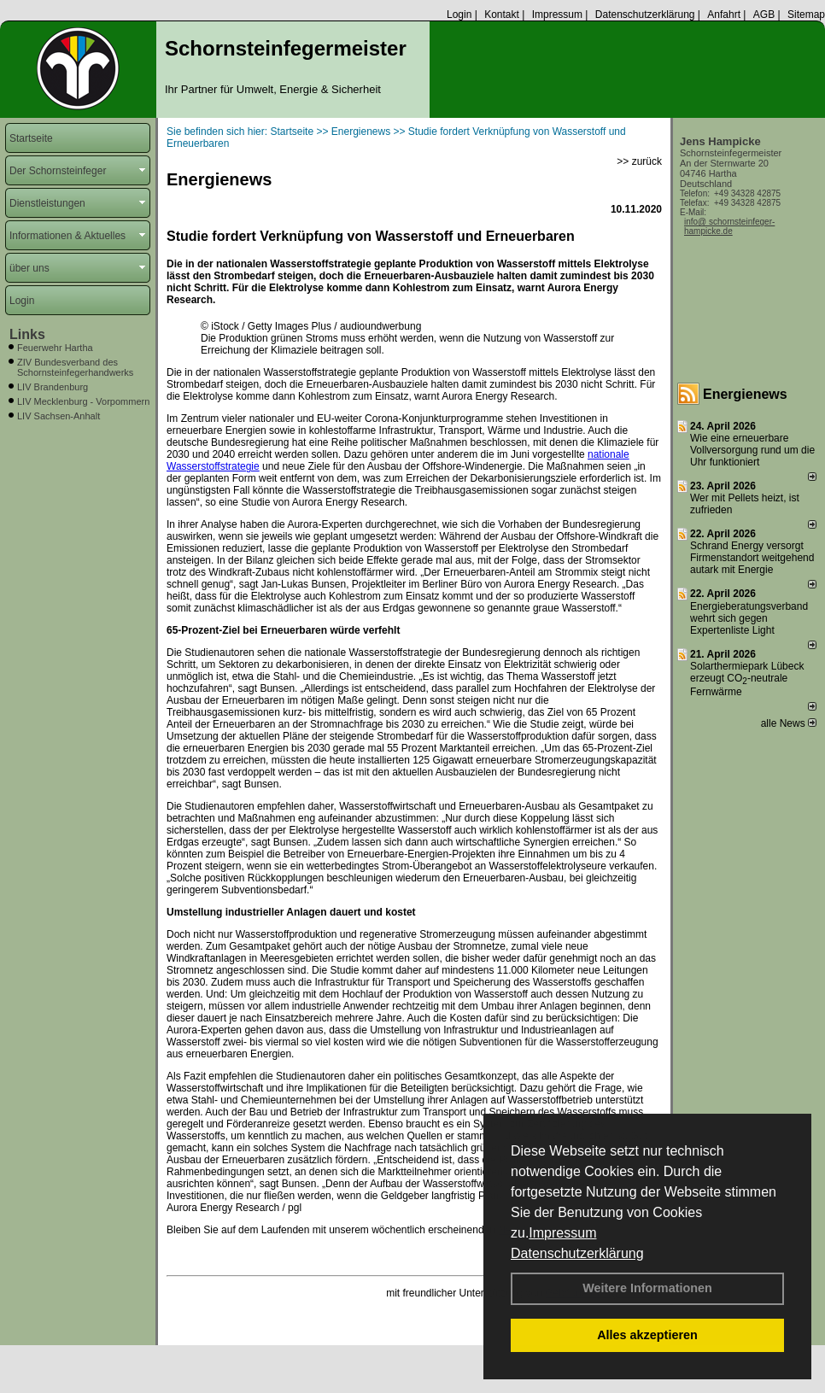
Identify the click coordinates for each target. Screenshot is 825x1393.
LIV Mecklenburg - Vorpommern (83, 401)
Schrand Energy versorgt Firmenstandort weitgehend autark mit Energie (752, 558)
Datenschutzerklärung (577, 1253)
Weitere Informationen (647, 1288)
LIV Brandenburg (52, 387)
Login (459, 14)
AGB (764, 14)
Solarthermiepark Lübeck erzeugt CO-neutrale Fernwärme (747, 679)
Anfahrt (723, 14)
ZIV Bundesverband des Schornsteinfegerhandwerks (75, 367)
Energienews (745, 394)
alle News (788, 723)
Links (27, 334)
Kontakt (501, 14)
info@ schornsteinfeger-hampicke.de (729, 226)
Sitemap (806, 14)
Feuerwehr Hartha (55, 347)
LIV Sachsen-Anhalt (58, 416)
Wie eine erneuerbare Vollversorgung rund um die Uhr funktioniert (752, 450)
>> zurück (639, 161)
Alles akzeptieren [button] (647, 1335)
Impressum (562, 1233)
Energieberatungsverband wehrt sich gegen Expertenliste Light (749, 618)
